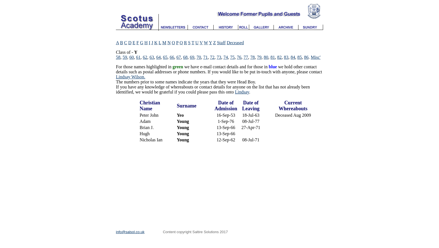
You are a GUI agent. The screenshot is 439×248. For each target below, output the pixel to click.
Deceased (235, 42)
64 (158, 57)
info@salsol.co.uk (130, 232)
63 (152, 57)
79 (259, 57)
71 (205, 57)
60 (131, 57)
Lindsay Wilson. (130, 76)
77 (246, 57)
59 (125, 57)
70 (199, 57)
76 (239, 57)
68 (185, 57)
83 (286, 57)
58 (118, 57)
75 (232, 57)
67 (178, 57)
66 (172, 57)
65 (165, 57)
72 (212, 57)
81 (272, 57)
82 (279, 57)
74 (225, 57)
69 (192, 57)
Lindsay (242, 92)
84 (293, 57)
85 (299, 57)
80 (266, 57)
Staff (221, 42)
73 (219, 57)
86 (306, 57)
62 (145, 57)
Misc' (316, 57)
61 (138, 57)
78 (252, 57)
